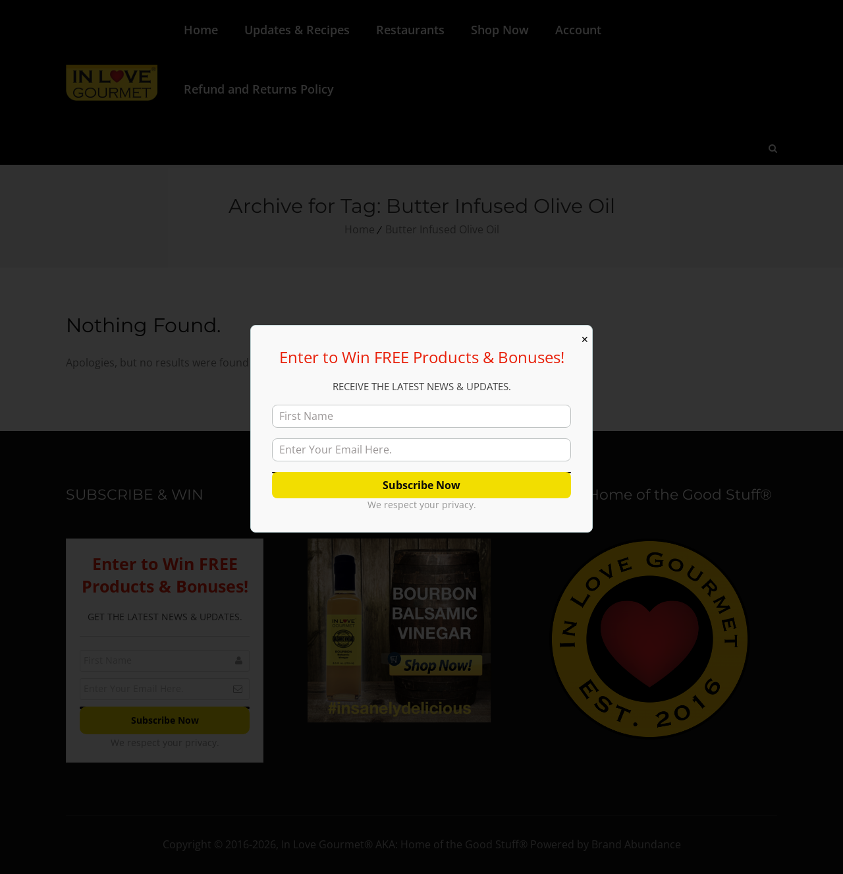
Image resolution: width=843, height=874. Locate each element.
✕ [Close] (585, 339)
